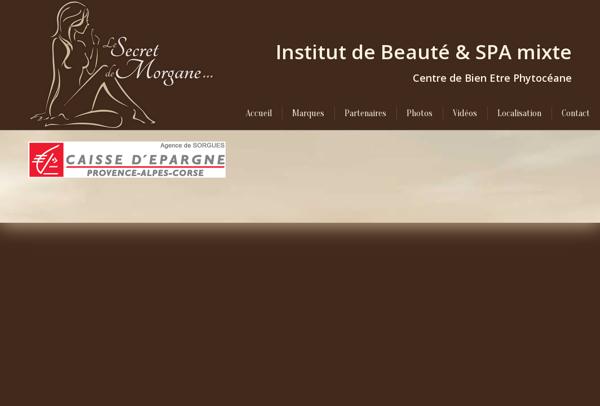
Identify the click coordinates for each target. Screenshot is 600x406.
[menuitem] (259, 113)
